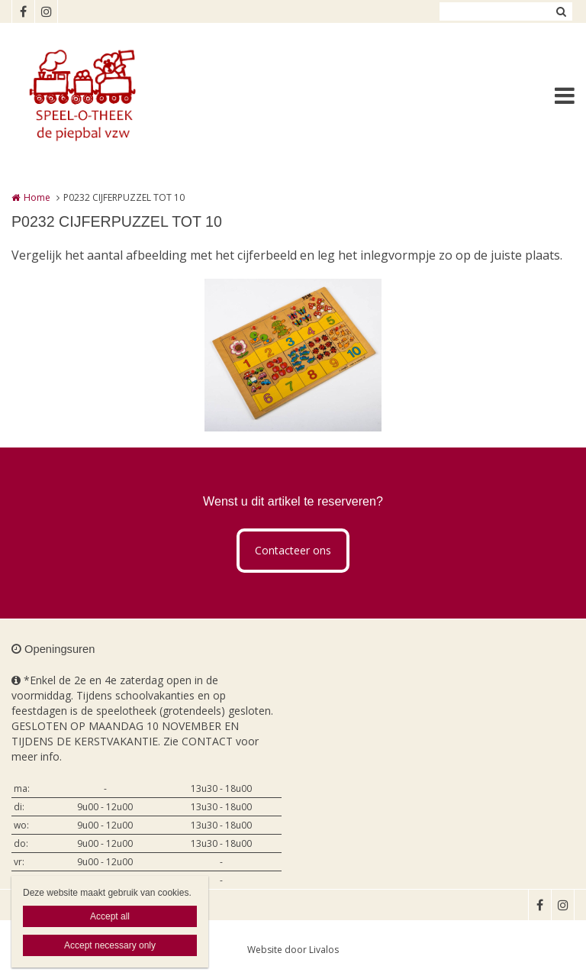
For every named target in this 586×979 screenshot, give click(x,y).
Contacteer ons (293, 550)
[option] (293, 355)
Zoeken (560, 11)
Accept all (110, 916)
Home (37, 197)
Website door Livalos (293, 949)
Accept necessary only (110, 945)
